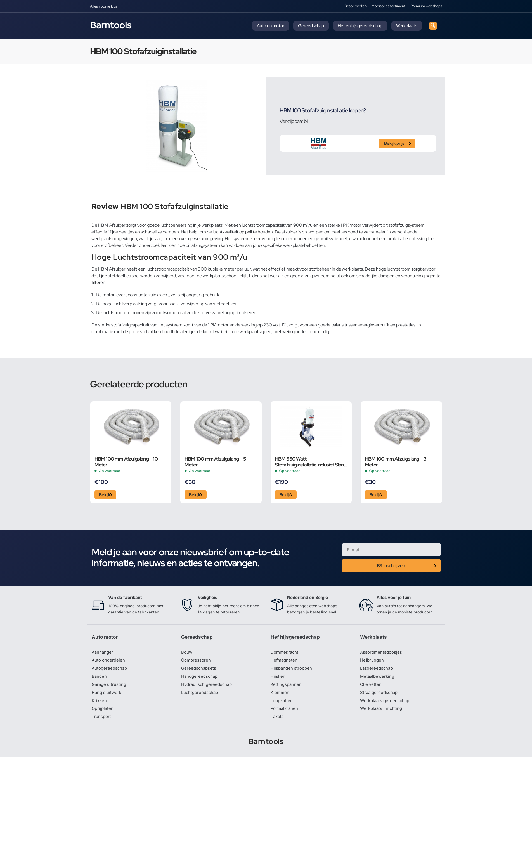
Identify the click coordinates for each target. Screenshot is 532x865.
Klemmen (280, 696)
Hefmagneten (285, 662)
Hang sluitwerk (107, 696)
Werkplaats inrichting (382, 712)
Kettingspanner (286, 687)
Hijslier (278, 679)
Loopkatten (282, 704)
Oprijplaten (103, 712)
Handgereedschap (200, 679)
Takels (277, 721)
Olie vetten (371, 687)
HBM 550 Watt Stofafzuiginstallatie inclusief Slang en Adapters (311, 462)
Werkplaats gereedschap (386, 704)
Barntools (111, 25)
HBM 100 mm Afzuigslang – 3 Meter (395, 462)
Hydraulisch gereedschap (208, 687)
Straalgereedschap (379, 696)
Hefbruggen (372, 662)
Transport (102, 721)
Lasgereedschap (377, 671)
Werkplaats (406, 26)
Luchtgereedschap (200, 696)
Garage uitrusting (110, 687)
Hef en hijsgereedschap (360, 26)
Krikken (100, 704)
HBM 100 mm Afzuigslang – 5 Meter (215, 462)
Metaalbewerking (378, 679)
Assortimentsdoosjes (382, 654)
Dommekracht (285, 654)
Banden (99, 679)
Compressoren (196, 662)
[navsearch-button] (433, 26)
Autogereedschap (110, 671)
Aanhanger (103, 654)
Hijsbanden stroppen (292, 671)
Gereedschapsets (199, 671)
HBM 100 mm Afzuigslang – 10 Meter (126, 462)
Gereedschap (311, 26)
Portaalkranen (285, 712)
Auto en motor (270, 26)
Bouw (187, 654)
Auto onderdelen (109, 662)
